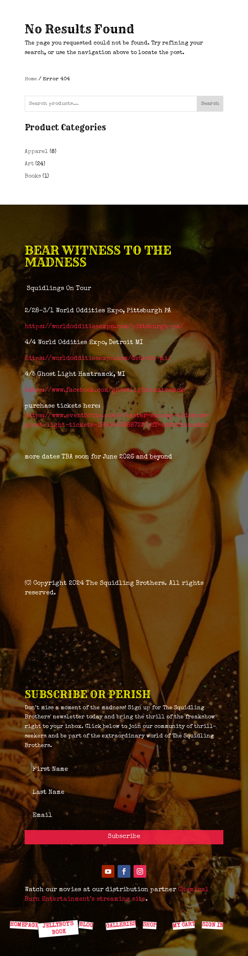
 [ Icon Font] (56, 907)
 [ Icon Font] (25, 907)
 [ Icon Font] (119, 907)
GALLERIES (120, 925)
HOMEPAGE (24, 925)
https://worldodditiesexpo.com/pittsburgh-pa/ (104, 327)
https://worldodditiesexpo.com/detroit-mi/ (98, 359)
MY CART (183, 925)
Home (31, 79)
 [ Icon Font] (150, 907)
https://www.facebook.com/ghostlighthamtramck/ (106, 390)
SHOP (150, 925)
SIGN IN (212, 925)
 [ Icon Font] (87, 907)
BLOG (86, 925)
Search (210, 103)
